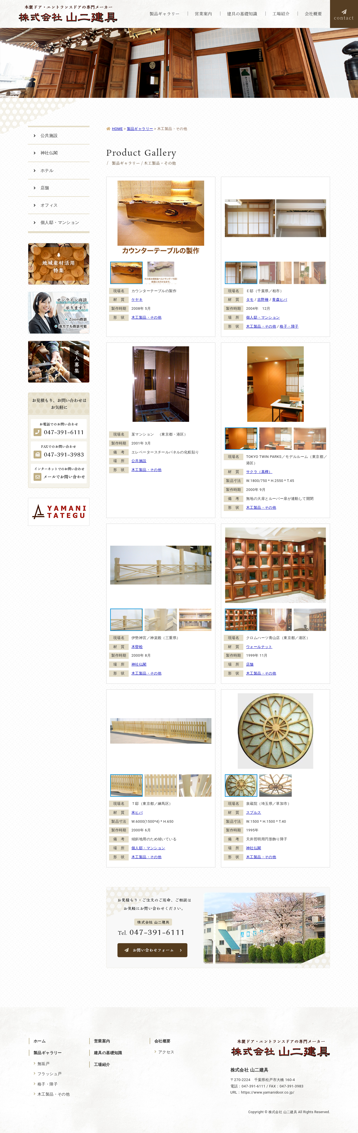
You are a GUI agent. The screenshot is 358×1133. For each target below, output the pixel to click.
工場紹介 (102, 1064)
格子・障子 (289, 326)
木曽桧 (137, 647)
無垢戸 (43, 1063)
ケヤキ (137, 299)
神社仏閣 (139, 664)
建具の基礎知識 (108, 1053)
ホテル (47, 170)
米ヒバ (137, 812)
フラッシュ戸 (49, 1073)
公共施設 (139, 461)
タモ (250, 299)
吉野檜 (262, 299)
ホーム (40, 1041)
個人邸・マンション (263, 317)
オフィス (49, 205)
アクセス (166, 1052)
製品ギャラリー (48, 1053)
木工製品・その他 (146, 317)
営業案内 (102, 1041)
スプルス (253, 812)
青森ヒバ (279, 299)
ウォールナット (259, 647)
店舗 (250, 664)
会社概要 (162, 1041)
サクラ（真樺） (259, 472)
